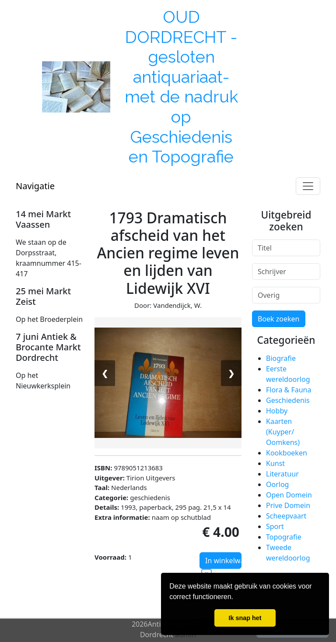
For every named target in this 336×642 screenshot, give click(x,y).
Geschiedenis (288, 400)
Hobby (276, 411)
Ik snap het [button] (244, 617)
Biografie (281, 358)
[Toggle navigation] (308, 186)
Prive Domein (288, 505)
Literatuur (282, 474)
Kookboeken (286, 453)
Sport (275, 526)
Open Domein (289, 495)
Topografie (283, 537)
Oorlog (277, 484)
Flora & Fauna (288, 390)
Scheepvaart (286, 516)
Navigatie (35, 186)
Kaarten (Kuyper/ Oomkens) (283, 431)
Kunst (275, 463)
